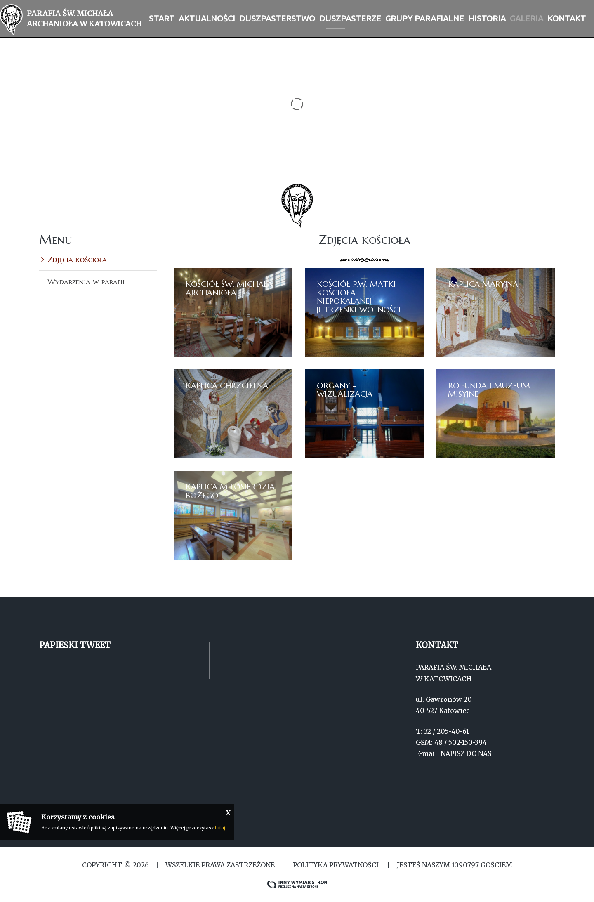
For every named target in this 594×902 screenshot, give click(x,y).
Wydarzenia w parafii (86, 281)
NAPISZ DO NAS (466, 753)
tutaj (220, 828)
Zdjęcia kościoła (77, 259)
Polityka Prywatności (335, 865)
